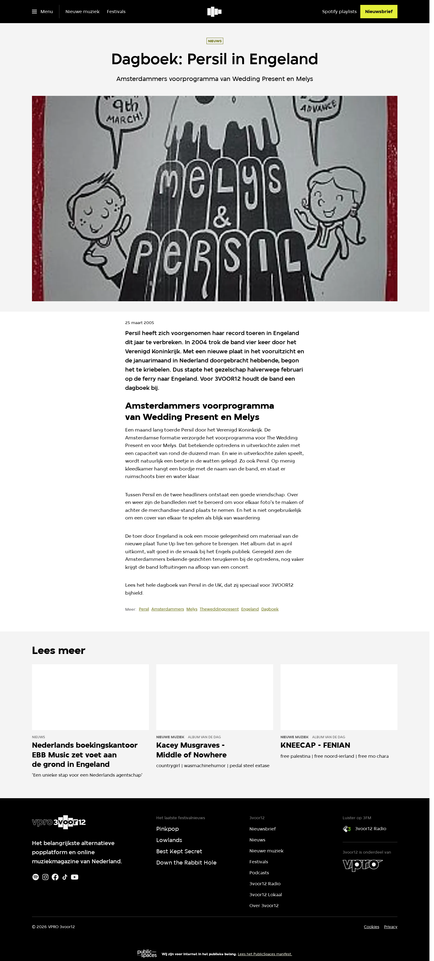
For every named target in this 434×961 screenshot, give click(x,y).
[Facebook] (55, 877)
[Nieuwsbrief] (378, 11)
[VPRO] (363, 866)
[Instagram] (45, 877)
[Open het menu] (42, 11)
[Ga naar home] (215, 11)
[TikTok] (65, 877)
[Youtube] (74, 877)
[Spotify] (35, 877)
